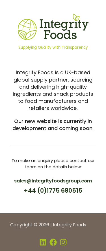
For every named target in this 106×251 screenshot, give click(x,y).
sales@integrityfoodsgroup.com (53, 181)
